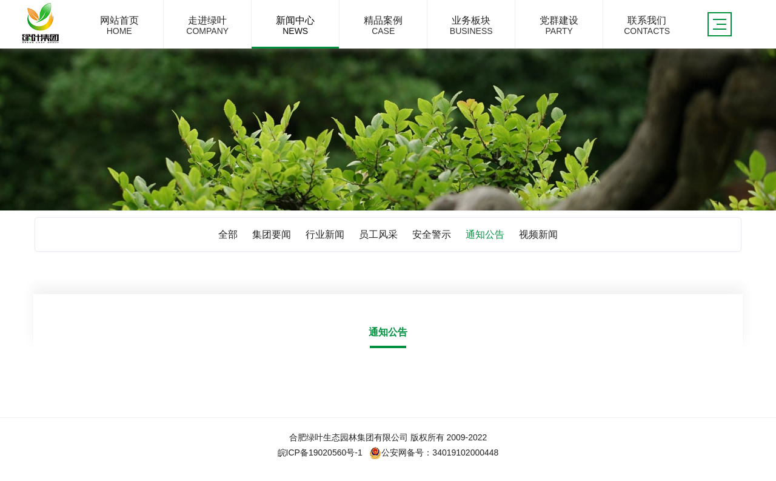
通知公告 (485, 234)
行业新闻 (325, 234)
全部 (228, 234)
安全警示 (431, 234)
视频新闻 (538, 234)
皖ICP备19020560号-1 (320, 452)
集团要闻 (271, 234)
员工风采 (378, 234)
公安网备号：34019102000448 (433, 452)
